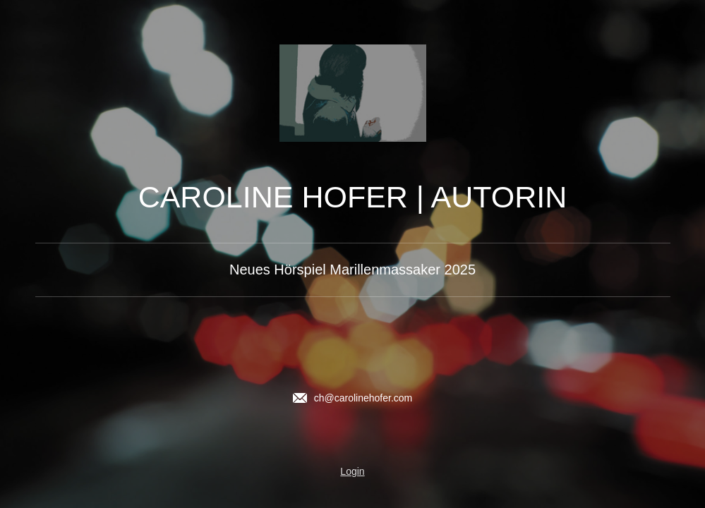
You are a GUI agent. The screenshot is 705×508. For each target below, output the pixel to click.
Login (352, 471)
